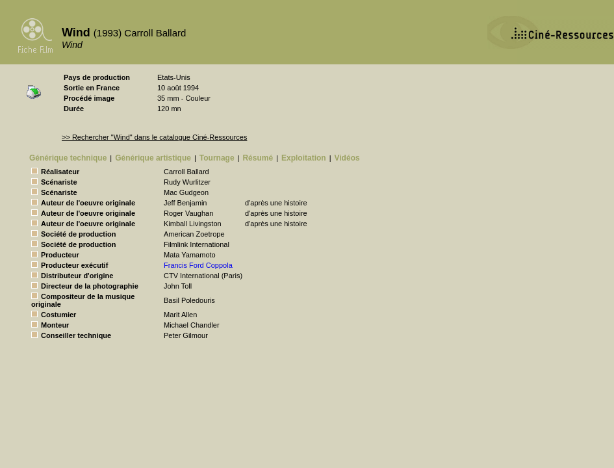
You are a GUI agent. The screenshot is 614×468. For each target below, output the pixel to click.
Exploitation (303, 157)
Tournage (217, 157)
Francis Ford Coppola (198, 265)
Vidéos (347, 157)
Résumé (257, 157)
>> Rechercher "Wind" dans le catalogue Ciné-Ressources (154, 137)
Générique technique (68, 157)
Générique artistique (153, 157)
